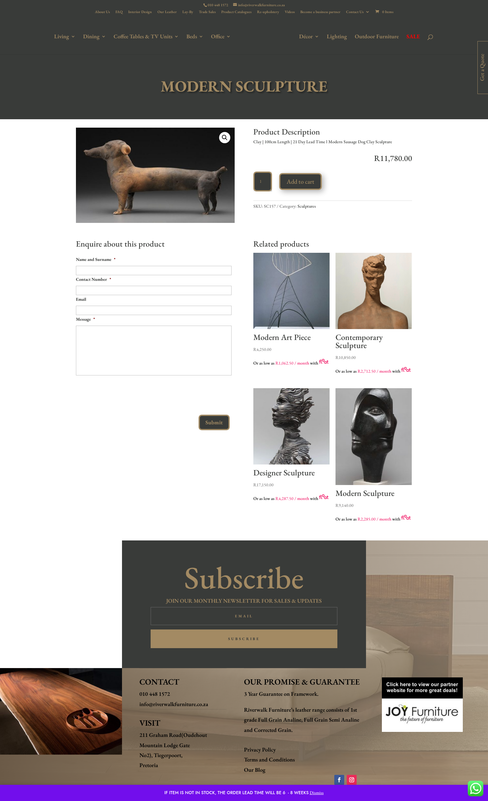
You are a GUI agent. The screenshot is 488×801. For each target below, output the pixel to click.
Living (62, 36)
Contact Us (355, 12)
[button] (224, 137)
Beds (193, 36)
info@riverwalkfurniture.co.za (173, 704)
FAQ (119, 12)
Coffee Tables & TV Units (144, 36)
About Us (102, 12)
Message (85, 319)
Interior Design (140, 12)
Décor (305, 36)
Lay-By (187, 12)
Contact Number (93, 279)
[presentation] (123, 392)
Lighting (336, 36)
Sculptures (307, 206)
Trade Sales (207, 12)
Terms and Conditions (269, 759)
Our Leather (167, 12)
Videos (290, 12)
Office (219, 36)
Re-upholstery (268, 12)
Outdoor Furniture (375, 36)
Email (81, 299)
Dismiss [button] (317, 792)
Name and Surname (95, 259)
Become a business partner (320, 12)
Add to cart (300, 181)
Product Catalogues (236, 12)
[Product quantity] (262, 181)
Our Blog (254, 769)
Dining (92, 36)
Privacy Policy (260, 749)
